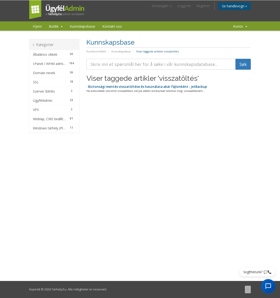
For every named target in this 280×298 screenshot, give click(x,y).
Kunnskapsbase (82, 26)
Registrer (203, 6)
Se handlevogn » (234, 6)
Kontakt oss (112, 26)
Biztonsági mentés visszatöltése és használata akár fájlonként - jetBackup (146, 87)
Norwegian (162, 6)
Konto (240, 26)
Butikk (56, 26)
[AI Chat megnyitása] (268, 286)
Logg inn (184, 6)
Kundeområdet (96, 51)
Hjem (37, 26)
